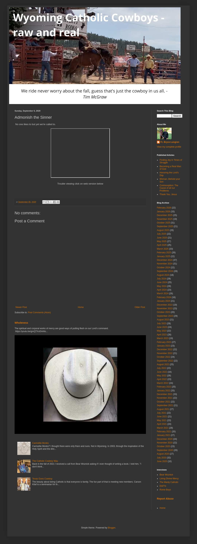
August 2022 (163, 364)
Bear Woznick (166, 474)
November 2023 (164, 308)
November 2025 (164, 219)
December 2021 (164, 394)
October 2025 (163, 222)
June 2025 (162, 237)
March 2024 (162, 293)
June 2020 (162, 461)
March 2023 (162, 338)
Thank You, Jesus (168, 194)
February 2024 (164, 297)
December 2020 (164, 439)
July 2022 (161, 368)
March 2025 (162, 249)
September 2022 (165, 360)
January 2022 (163, 390)
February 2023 (164, 342)
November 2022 (164, 353)
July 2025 (161, 234)
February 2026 (164, 207)
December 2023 (164, 305)
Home (81, 307)
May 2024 (162, 286)
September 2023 (165, 316)
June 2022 (162, 372)
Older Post (140, 307)
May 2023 (162, 331)
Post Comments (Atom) (39, 312)
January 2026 (163, 211)
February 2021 (164, 431)
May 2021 (162, 420)
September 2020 (165, 450)
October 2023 (163, 312)
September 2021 (165, 405)
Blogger (111, 527)
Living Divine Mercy (169, 478)
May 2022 (162, 375)
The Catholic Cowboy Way (45, 461)
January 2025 (163, 256)
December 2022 (164, 349)
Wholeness (21, 322)
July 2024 (161, 278)
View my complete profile (169, 147)
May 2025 (162, 241)
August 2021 (163, 409)
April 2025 (162, 245)
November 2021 (164, 398)
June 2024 (162, 282)
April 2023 (162, 334)
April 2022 (162, 379)
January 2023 (163, 346)
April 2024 (162, 290)
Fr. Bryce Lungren (170, 142)
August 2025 (163, 230)
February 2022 (164, 386)
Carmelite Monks (40, 443)
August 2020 (163, 454)
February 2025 (164, 252)
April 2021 (162, 424)
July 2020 (161, 457)
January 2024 (163, 301)
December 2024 (164, 260)
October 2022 (163, 357)
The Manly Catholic (169, 482)
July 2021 (161, 413)
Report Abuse (165, 498)
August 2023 (163, 319)
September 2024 (165, 271)
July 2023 (161, 323)
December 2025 (164, 215)
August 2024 (163, 275)
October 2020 (163, 446)
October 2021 (163, 401)
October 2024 (163, 267)
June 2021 (162, 416)
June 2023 (162, 327)
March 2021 (162, 428)
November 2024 (164, 263)
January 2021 (163, 435)
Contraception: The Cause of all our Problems (169, 188)
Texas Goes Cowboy (42, 478)
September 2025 (165, 226)
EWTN (163, 486)
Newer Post (21, 307)
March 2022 (162, 383)
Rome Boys (165, 489)
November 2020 (164, 442)
